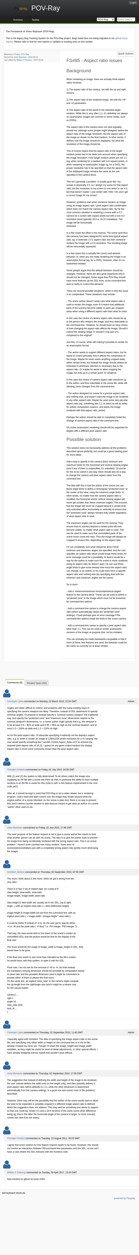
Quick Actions (125, 53)
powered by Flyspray (124, 1198)
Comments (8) (14, 682)
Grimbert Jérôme (15, 872)
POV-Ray (25, 54)
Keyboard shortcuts (13, 1193)
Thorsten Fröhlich (16, 769)
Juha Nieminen (20, 57)
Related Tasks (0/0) (37, 683)
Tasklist (35, 20)
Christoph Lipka (15, 701)
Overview (18, 20)
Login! (133, 2)
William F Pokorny (24, 60)
